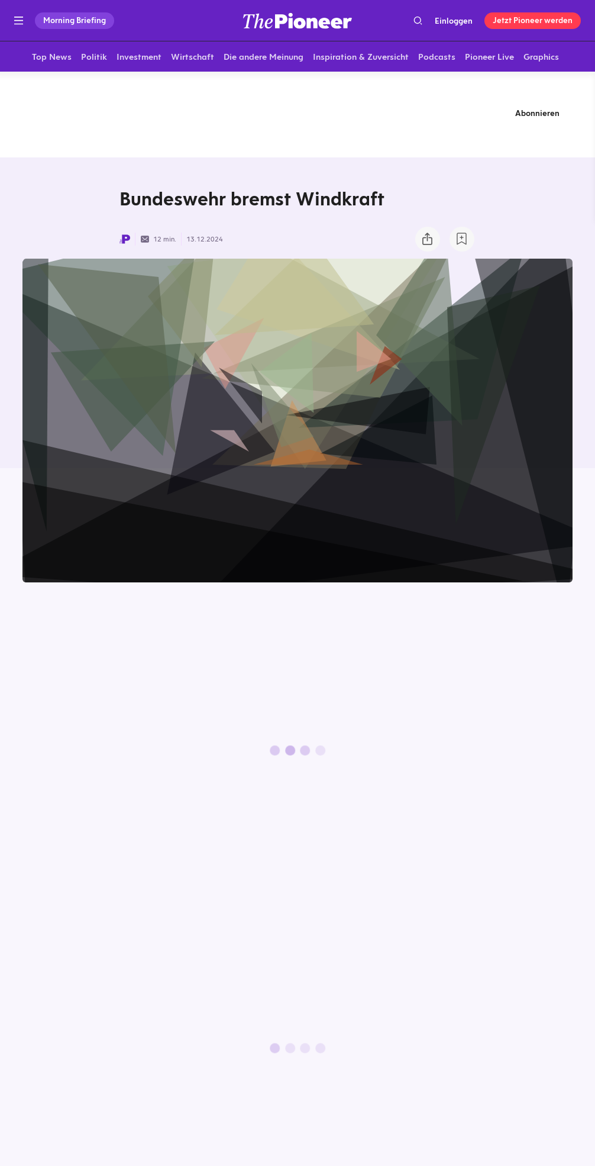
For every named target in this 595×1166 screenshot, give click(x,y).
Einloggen (454, 20)
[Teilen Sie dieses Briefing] (427, 241)
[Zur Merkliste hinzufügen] (462, 241)
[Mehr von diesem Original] (297, 115)
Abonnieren (537, 115)
